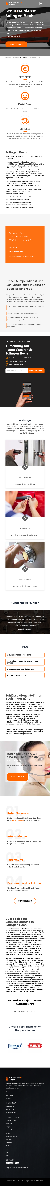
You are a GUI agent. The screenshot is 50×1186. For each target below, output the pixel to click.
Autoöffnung (25, 529)
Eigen (7, 1155)
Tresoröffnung (25, 580)
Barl (6, 1149)
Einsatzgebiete (12, 1117)
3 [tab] (26, 1055)
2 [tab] (24, 1055)
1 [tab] (21, 1055)
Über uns (8, 1092)
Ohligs (7, 1127)
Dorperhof (9, 1143)
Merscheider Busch (11, 1136)
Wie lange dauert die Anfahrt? (19, 675)
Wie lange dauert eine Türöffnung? (21, 669)
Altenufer (8, 1124)
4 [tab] (29, 1055)
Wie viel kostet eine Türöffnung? (20, 655)
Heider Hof (9, 1139)
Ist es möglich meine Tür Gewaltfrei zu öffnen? (22, 662)
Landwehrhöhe (10, 1120)
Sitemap (8, 1098)
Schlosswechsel (25, 478)
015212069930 (18, 820)
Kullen (7, 1133)
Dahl (7, 1152)
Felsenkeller (9, 1130)
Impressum (9, 1095)
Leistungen (10, 1103)
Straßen (8, 1146)
